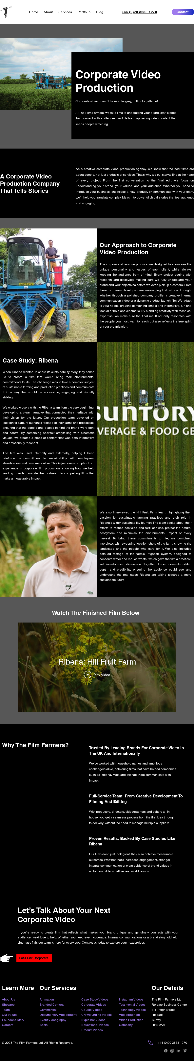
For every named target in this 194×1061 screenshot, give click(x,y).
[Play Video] (97, 674)
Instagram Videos (131, 999)
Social (44, 1025)
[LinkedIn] (178, 1051)
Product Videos (92, 1030)
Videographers (129, 1015)
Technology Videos (132, 1010)
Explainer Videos (93, 1020)
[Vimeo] (185, 1051)
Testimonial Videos (132, 1004)
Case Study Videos (94, 999)
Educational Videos (95, 1025)
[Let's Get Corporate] (34, 958)
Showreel (8, 1004)
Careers (7, 1025)
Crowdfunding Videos (96, 1015)
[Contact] (183, 12)
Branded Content (52, 1004)
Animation (47, 999)
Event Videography (53, 1020)
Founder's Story (13, 1020)
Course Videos (91, 1010)
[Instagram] (172, 1051)
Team (6, 1010)
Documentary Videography (58, 1015)
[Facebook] (166, 1051)
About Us (8, 999)
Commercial (48, 1010)
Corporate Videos (93, 1004)
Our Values (9, 1015)
